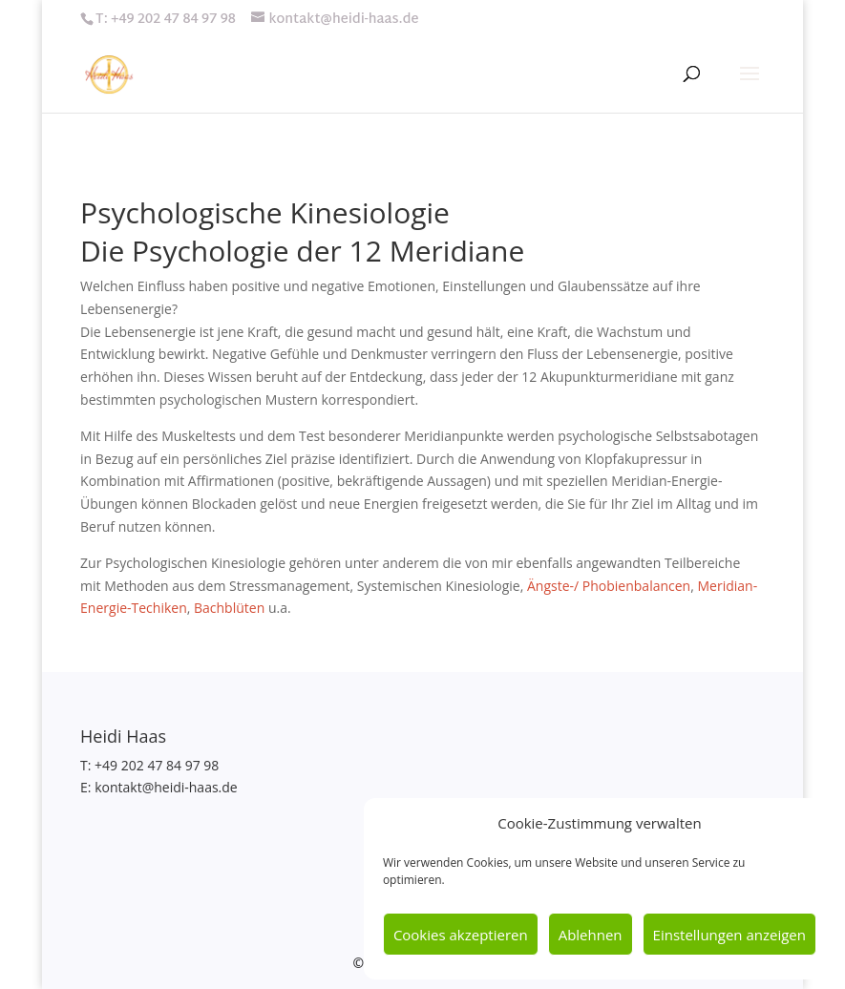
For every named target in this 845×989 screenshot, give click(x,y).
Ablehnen (591, 934)
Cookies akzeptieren (460, 934)
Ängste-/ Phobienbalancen (608, 586)
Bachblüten (229, 608)
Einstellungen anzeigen (729, 934)
